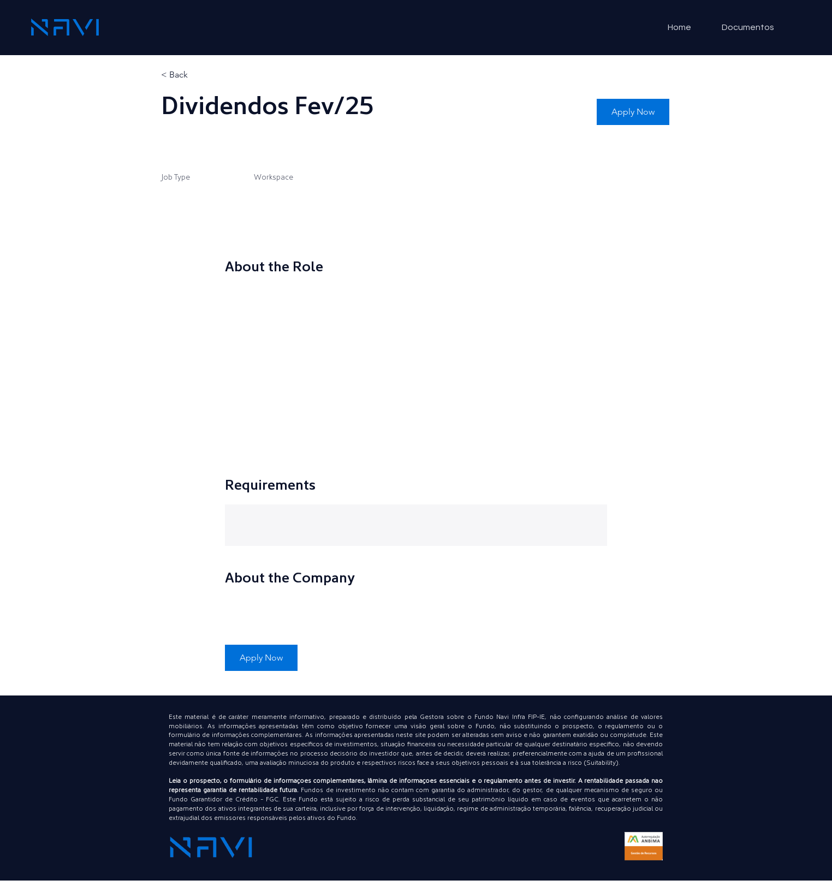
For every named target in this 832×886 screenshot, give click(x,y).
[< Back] (200, 75)
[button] (633, 112)
